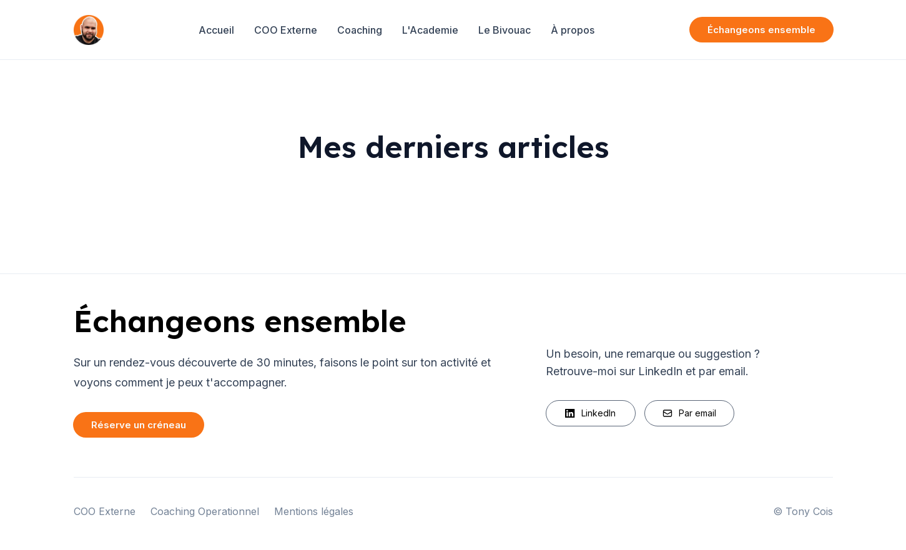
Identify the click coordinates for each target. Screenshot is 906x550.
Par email (689, 413)
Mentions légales (313, 511)
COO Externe (285, 30)
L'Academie (430, 30)
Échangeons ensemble (761, 30)
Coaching (359, 30)
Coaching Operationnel (204, 511)
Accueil (216, 30)
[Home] (89, 30)
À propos (572, 30)
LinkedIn (590, 413)
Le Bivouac (504, 30)
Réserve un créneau (138, 425)
